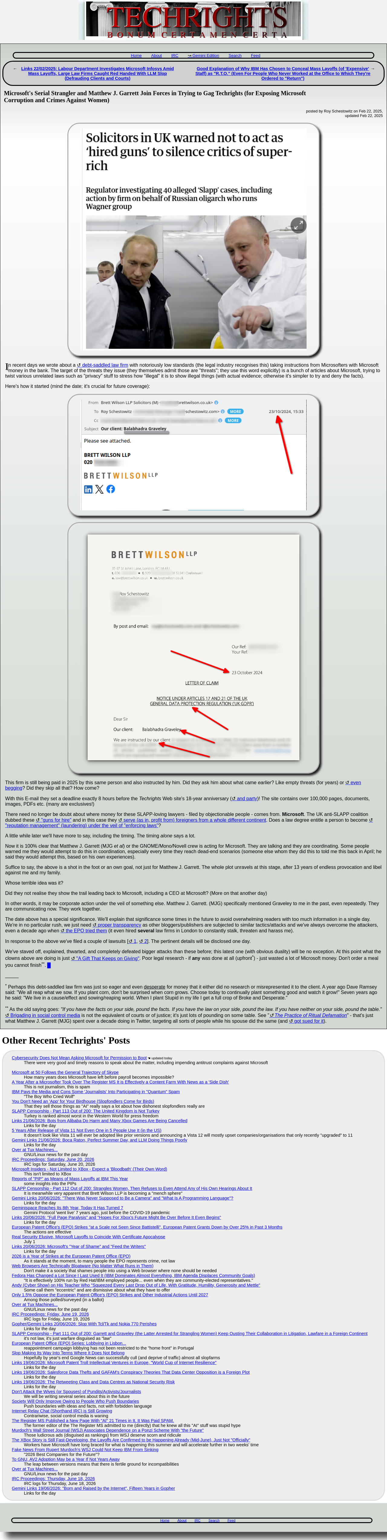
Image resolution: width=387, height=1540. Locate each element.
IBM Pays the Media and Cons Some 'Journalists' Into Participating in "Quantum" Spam (96, 1091)
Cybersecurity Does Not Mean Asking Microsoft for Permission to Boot (79, 1057)
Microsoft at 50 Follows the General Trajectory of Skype (65, 1072)
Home (136, 55)
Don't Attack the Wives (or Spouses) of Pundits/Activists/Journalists (76, 1391)
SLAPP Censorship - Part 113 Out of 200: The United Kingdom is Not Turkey (85, 1111)
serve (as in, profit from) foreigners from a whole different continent (194, 820)
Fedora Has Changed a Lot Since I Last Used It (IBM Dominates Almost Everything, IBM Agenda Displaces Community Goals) (133, 1275)
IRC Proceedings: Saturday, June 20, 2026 (53, 1159)
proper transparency (119, 925)
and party (247, 798)
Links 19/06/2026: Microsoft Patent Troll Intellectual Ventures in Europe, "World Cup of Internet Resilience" (114, 1362)
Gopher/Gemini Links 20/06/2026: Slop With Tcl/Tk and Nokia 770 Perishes (84, 1323)
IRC (174, 55)
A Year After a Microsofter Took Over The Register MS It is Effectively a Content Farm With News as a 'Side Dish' (120, 1082)
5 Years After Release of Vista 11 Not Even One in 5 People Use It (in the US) (86, 1130)
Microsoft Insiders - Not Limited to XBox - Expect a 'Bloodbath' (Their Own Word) (89, 1169)
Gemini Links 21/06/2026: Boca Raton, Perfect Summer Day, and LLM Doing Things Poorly (99, 1140)
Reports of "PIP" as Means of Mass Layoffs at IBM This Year (70, 1178)
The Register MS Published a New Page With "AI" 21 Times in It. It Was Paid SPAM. (93, 1420)
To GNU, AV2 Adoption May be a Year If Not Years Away (66, 1459)
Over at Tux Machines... (35, 1149)
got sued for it (309, 1021)
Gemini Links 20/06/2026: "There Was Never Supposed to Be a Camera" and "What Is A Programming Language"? (122, 1198)
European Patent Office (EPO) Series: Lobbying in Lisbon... (69, 1343)
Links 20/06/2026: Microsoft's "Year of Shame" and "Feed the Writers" (79, 1246)
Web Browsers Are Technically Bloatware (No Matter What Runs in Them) (83, 1265)
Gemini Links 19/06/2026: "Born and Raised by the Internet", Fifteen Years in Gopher (93, 1488)
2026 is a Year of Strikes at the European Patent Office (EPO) (71, 1256)
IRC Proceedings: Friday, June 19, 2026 (50, 1314)
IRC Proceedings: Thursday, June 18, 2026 (53, 1478)
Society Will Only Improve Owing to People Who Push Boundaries (75, 1401)
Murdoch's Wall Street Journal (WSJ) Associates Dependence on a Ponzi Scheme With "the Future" (108, 1430)
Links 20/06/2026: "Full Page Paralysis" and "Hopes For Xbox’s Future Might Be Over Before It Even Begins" (116, 1217)
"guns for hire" (56, 820)
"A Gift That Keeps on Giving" (107, 958)
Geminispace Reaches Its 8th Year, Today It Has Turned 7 (67, 1207)
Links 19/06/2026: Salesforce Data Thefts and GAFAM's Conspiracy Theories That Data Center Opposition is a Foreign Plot (131, 1372)
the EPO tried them (86, 930)
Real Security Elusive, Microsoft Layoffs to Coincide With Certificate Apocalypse (88, 1236)
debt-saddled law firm (105, 365)
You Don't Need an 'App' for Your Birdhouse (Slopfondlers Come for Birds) (83, 1101)
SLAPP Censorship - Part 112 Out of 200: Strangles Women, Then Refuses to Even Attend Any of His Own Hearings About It (132, 1188)
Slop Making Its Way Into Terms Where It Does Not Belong (68, 1352)
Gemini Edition (206, 55)
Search (235, 55)
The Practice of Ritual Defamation (311, 1015)
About (156, 55)
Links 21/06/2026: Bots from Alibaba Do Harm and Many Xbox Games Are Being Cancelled (99, 1120)
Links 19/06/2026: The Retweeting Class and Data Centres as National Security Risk (93, 1381)
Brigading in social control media (45, 1015)
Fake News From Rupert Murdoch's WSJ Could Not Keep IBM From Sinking (85, 1449)
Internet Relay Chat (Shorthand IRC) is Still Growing (62, 1410)
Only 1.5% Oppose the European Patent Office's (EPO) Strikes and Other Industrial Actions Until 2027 (110, 1294)
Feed (255, 55)
